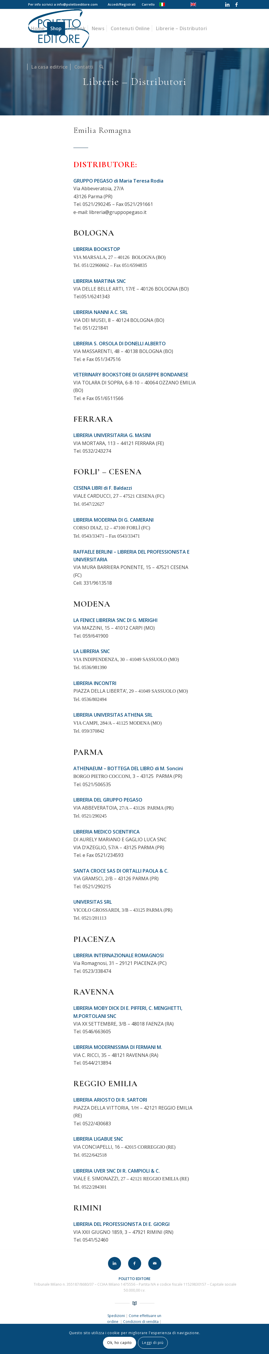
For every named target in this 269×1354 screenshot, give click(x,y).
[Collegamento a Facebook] (236, 4)
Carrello (148, 4)
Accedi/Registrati (122, 4)
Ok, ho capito (119, 1342)
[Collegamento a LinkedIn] (227, 4)
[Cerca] (101, 67)
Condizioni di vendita (141, 1321)
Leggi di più (152, 1342)
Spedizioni (116, 1315)
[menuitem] (122, 4)
